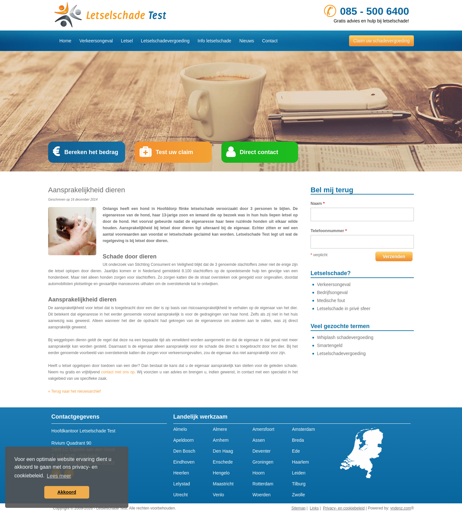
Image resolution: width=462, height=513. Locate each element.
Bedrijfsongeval (332, 292)
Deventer (261, 451)
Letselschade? (331, 273)
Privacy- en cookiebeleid (344, 508)
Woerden (261, 494)
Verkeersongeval (96, 40)
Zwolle (298, 494)
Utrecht (180, 494)
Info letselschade (214, 40)
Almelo (180, 429)
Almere (220, 429)
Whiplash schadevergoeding (345, 337)
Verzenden (394, 256)
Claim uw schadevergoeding (381, 40)
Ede (296, 451)
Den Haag (223, 451)
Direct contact (259, 152)
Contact (270, 40)
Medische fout (331, 300)
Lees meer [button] (59, 476)
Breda (298, 440)
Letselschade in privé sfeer (344, 308)
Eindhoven (183, 462)
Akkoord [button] (66, 492)
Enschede (223, 462)
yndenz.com (400, 508)
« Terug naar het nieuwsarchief (74, 391)
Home (65, 40)
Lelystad (181, 483)
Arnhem (220, 440)
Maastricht (223, 483)
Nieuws (246, 40)
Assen (258, 440)
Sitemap (298, 508)
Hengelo (221, 472)
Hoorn (258, 472)
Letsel (127, 40)
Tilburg (298, 483)
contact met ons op (117, 372)
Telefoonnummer (329, 230)
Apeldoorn (183, 440)
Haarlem (300, 462)
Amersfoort (263, 429)
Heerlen (181, 472)
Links (314, 508)
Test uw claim (174, 152)
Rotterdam (262, 483)
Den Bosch (184, 451)
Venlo (218, 494)
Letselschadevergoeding (165, 40)
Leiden (298, 472)
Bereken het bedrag (91, 152)
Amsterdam (303, 429)
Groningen (262, 462)
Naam (318, 203)
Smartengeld (329, 345)
